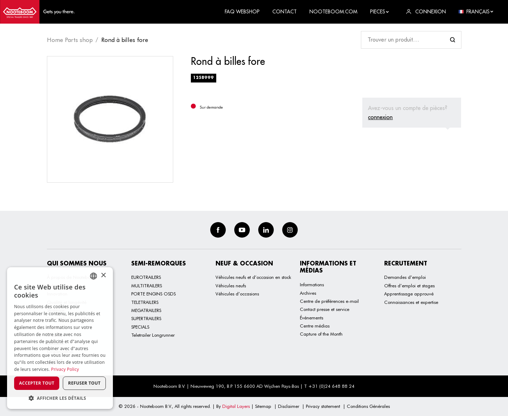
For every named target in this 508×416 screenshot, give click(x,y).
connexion (380, 117)
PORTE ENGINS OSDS (153, 293)
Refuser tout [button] (84, 383)
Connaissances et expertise (411, 302)
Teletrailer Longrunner (153, 335)
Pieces (379, 11)
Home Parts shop (70, 39)
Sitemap (263, 406)
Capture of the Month (321, 334)
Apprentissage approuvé (409, 293)
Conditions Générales (368, 406)
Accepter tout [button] (36, 383)
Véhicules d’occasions (237, 293)
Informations (312, 284)
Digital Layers (236, 406)
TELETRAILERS (144, 302)
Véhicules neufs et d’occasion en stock (253, 277)
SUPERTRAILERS (146, 318)
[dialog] (60, 338)
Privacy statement (323, 406)
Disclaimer (288, 406)
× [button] (103, 275)
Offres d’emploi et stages (409, 285)
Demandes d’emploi (405, 277)
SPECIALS (140, 327)
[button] (60, 398)
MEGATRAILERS (146, 310)
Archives (308, 293)
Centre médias (314, 326)
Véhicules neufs (231, 285)
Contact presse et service (324, 309)
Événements (311, 317)
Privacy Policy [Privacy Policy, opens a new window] (65, 369)
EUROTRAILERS (146, 277)
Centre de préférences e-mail (329, 301)
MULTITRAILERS (146, 285)
